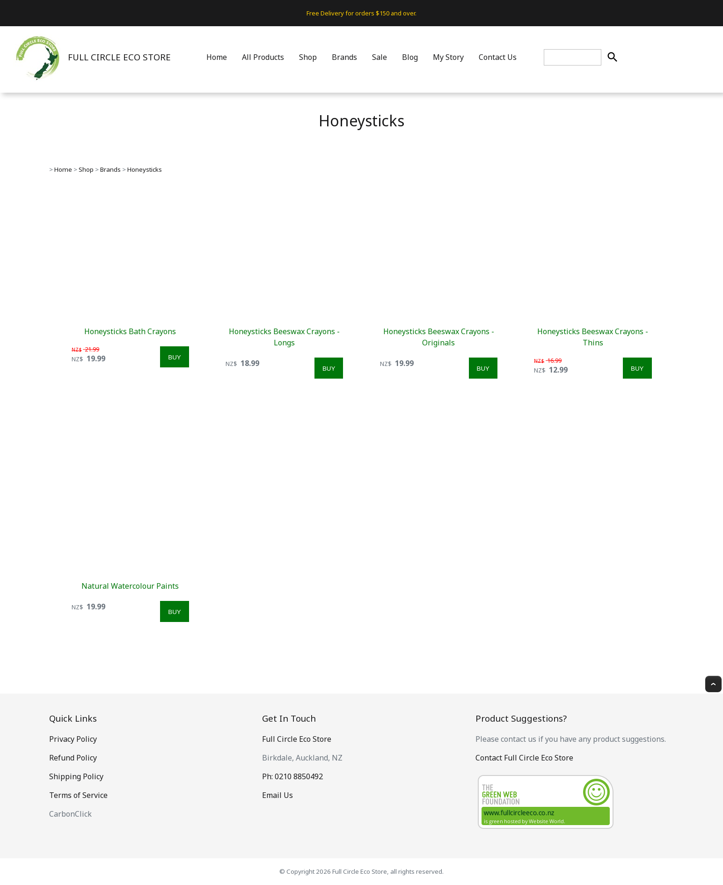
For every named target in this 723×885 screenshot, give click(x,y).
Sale (379, 57)
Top (713, 684)
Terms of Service (78, 795)
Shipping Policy (76, 776)
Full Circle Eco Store (296, 739)
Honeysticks (144, 169)
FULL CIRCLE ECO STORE (119, 57)
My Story (448, 57)
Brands (344, 57)
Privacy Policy (73, 739)
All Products (263, 57)
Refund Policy (73, 758)
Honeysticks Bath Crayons (130, 331)
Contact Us (498, 57)
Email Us (277, 795)
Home (216, 57)
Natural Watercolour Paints (130, 586)
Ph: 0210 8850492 (292, 776)
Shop (308, 57)
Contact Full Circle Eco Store (524, 758)
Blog (410, 57)
